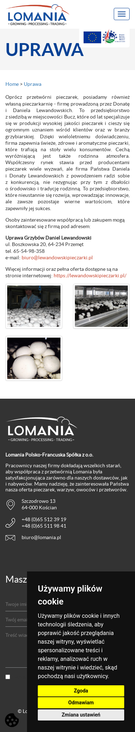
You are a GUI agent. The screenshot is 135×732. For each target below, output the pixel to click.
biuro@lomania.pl (41, 537)
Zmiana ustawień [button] (81, 715)
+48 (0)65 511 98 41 (44, 526)
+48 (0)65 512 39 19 (44, 519)
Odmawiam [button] (81, 702)
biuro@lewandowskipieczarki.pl (57, 257)
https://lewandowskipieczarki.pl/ (90, 275)
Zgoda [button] (81, 691)
